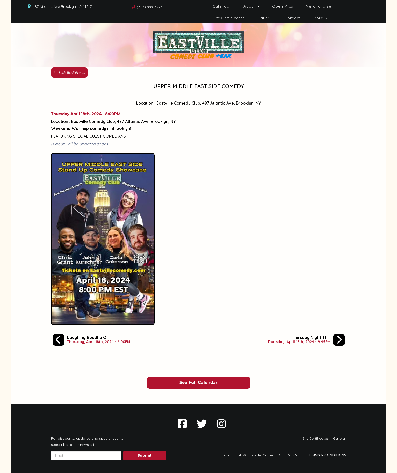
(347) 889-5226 (149, 6)
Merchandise (318, 6)
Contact (292, 18)
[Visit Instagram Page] (221, 423)
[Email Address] (86, 455)
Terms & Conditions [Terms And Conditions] (327, 455)
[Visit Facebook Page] (182, 423)
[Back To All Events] (69, 72)
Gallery (265, 18)
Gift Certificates (229, 18)
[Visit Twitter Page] (202, 423)
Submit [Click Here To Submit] (144, 455)
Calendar (222, 6)
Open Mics (282, 6)
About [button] (251, 6)
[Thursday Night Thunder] (306, 339)
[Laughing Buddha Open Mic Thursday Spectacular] (91, 339)
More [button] (320, 18)
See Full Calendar (198, 382)
